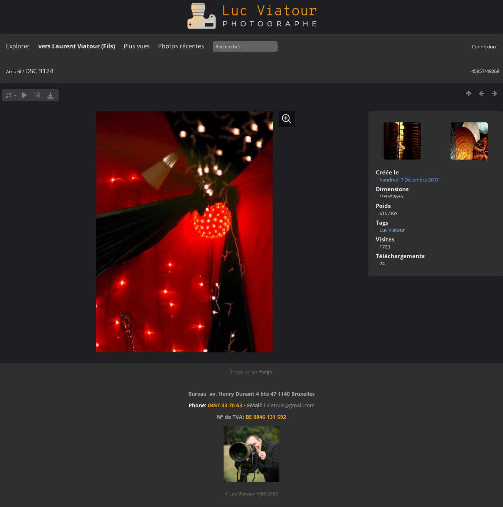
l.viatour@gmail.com (289, 405)
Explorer (18, 46)
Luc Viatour (392, 230)
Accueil (13, 71)
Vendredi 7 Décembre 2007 (409, 179)
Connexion (484, 46)
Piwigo (265, 372)
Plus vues (137, 46)
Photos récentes (181, 46)
